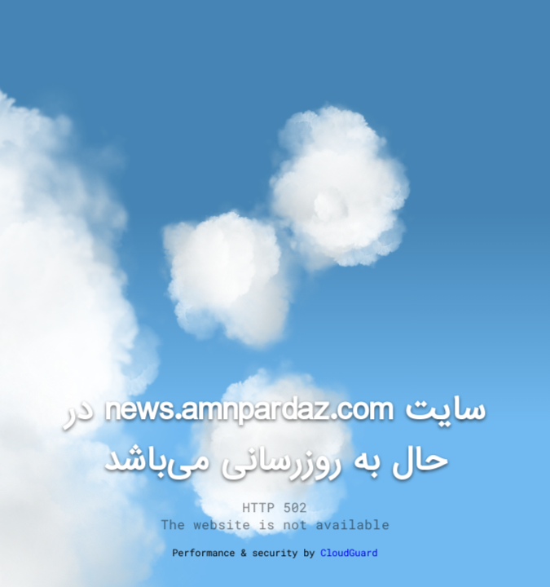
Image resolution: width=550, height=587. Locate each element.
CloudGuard (349, 551)
